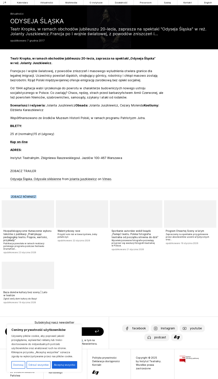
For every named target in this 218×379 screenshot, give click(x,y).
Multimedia (71, 2)
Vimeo (106, 179)
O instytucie (96, 2)
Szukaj (167, 2)
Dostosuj (18, 364)
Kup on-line (19, 142)
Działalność (121, 2)
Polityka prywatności (104, 357)
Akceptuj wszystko (64, 364)
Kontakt (187, 2)
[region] (44, 348)
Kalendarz (22, 2)
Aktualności (46, 2)
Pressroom (146, 2)
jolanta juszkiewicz (83, 179)
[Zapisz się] (85, 331)
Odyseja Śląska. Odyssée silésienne (35, 179)
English (208, 2)
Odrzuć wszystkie (38, 364)
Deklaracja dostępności (106, 361)
